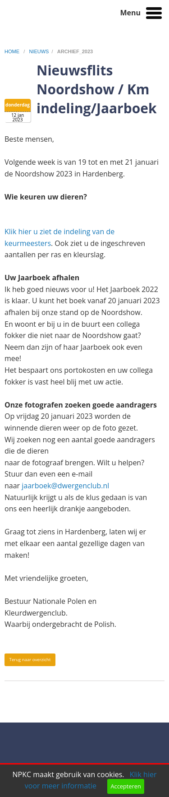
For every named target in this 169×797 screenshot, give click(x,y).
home (13, 51)
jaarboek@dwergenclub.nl (65, 486)
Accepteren (125, 786)
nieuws (39, 51)
